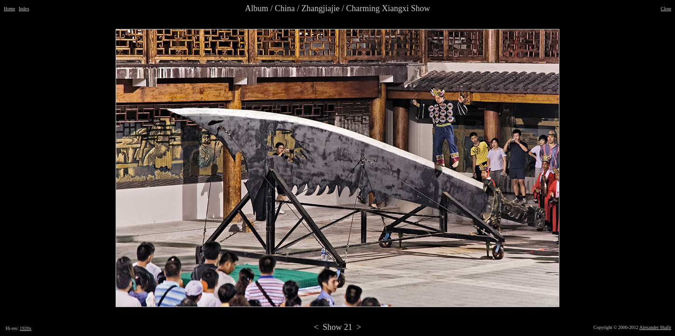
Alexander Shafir (655, 327)
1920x (25, 328)
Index (24, 8)
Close (666, 8)
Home (9, 8)
